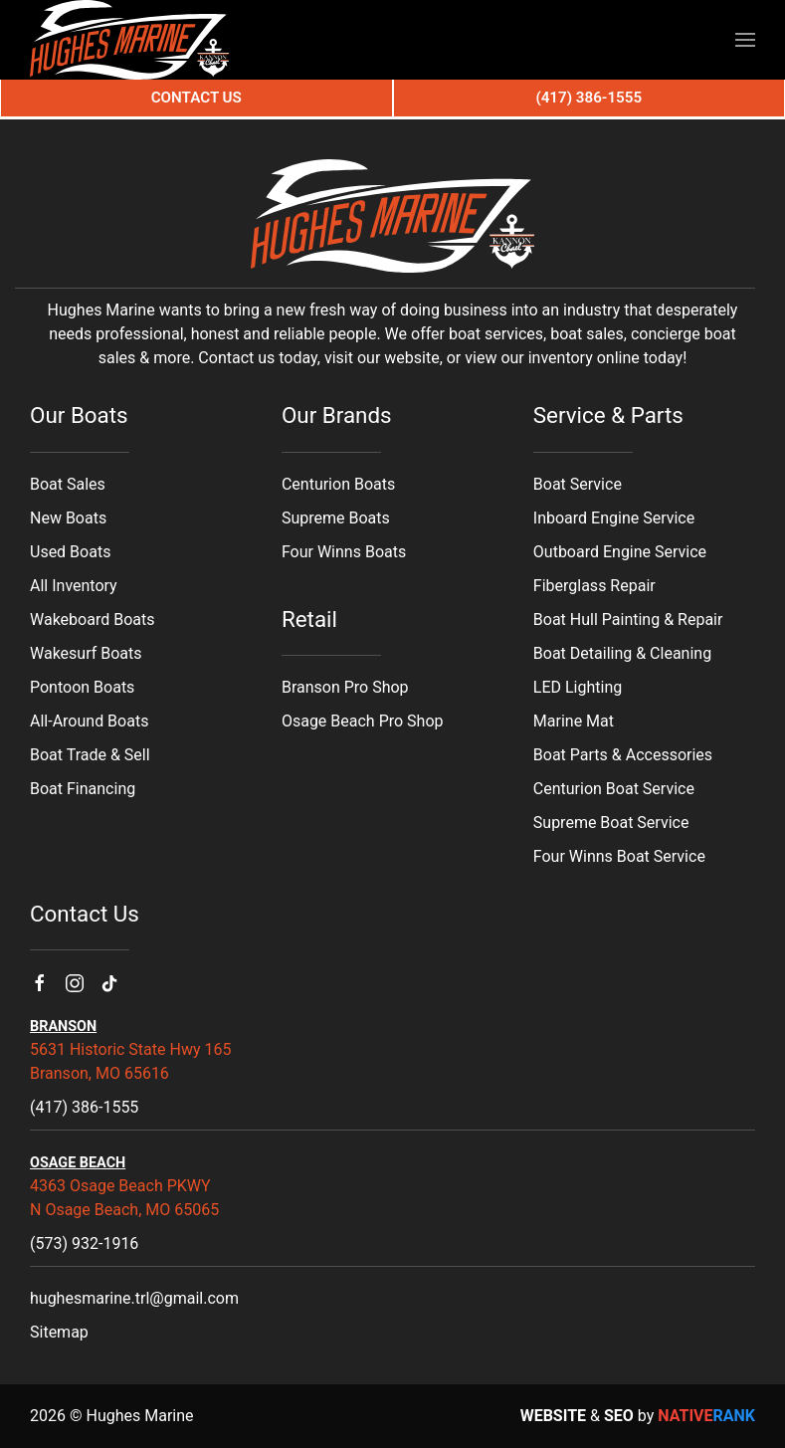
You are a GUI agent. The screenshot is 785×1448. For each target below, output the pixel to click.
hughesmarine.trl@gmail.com (134, 1298)
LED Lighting (577, 687)
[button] (745, 40)
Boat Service (577, 484)
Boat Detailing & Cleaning (622, 653)
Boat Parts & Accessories (622, 754)
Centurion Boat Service (613, 788)
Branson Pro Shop (345, 687)
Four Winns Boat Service (619, 856)
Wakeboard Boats (92, 619)
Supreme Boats (336, 518)
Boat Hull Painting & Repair (628, 619)
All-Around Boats (89, 721)
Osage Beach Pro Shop (363, 721)
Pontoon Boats (82, 687)
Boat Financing (82, 788)
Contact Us (196, 97)
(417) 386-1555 (84, 1107)
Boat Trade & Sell (90, 754)
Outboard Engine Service (619, 551)
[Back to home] (129, 40)
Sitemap (59, 1332)
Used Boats (70, 551)
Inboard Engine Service (613, 518)
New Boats (68, 518)
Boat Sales (67, 484)
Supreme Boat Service (611, 822)
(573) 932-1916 (84, 1243)
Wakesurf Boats (86, 653)
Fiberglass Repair (594, 585)
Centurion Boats (338, 484)
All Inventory (73, 585)
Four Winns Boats (344, 551)
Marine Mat (573, 721)
